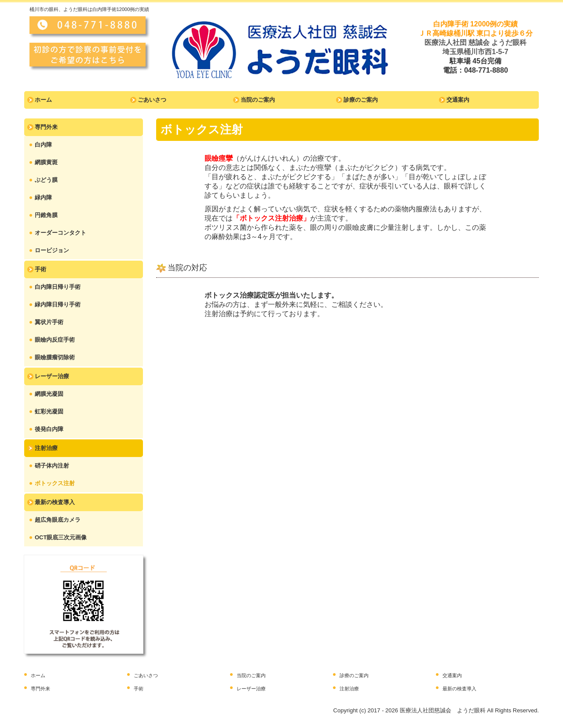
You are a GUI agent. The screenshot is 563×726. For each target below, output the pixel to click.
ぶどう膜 (46, 180)
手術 (40, 269)
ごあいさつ (152, 99)
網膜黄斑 (46, 162)
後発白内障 (49, 429)
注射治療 (46, 448)
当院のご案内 (258, 99)
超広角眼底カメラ (57, 519)
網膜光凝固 (49, 394)
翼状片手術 (49, 322)
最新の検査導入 (55, 502)
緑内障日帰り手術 (57, 304)
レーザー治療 (52, 376)
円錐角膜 (46, 215)
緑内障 (43, 197)
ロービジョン (52, 250)
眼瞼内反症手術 (55, 339)
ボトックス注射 (55, 483)
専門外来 (46, 127)
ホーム (43, 99)
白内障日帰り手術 (57, 287)
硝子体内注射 (52, 465)
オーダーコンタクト (60, 232)
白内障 (43, 144)
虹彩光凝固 (49, 411)
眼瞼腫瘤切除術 (55, 357)
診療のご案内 (361, 99)
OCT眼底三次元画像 (61, 537)
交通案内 (457, 99)
